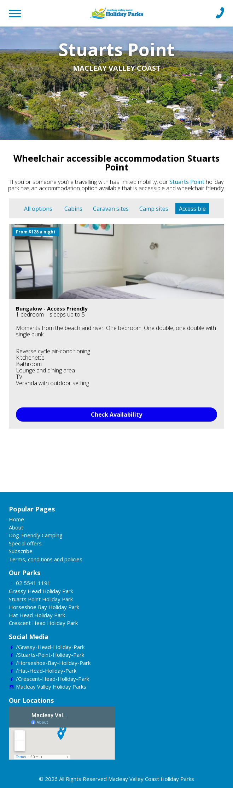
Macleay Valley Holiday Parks (51, 686)
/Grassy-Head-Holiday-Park (50, 646)
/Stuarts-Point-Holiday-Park (50, 654)
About (16, 527)
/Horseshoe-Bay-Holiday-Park (53, 662)
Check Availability (116, 414)
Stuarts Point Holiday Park (41, 599)
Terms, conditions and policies (45, 559)
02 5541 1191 (33, 582)
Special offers (25, 543)
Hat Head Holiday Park (37, 615)
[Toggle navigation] (18, 12)
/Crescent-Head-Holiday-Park (52, 678)
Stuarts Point (186, 182)
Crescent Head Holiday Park (43, 622)
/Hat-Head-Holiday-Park (46, 670)
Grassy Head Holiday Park (41, 591)
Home (16, 519)
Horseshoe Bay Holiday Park (44, 606)
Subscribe (21, 551)
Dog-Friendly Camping (36, 535)
